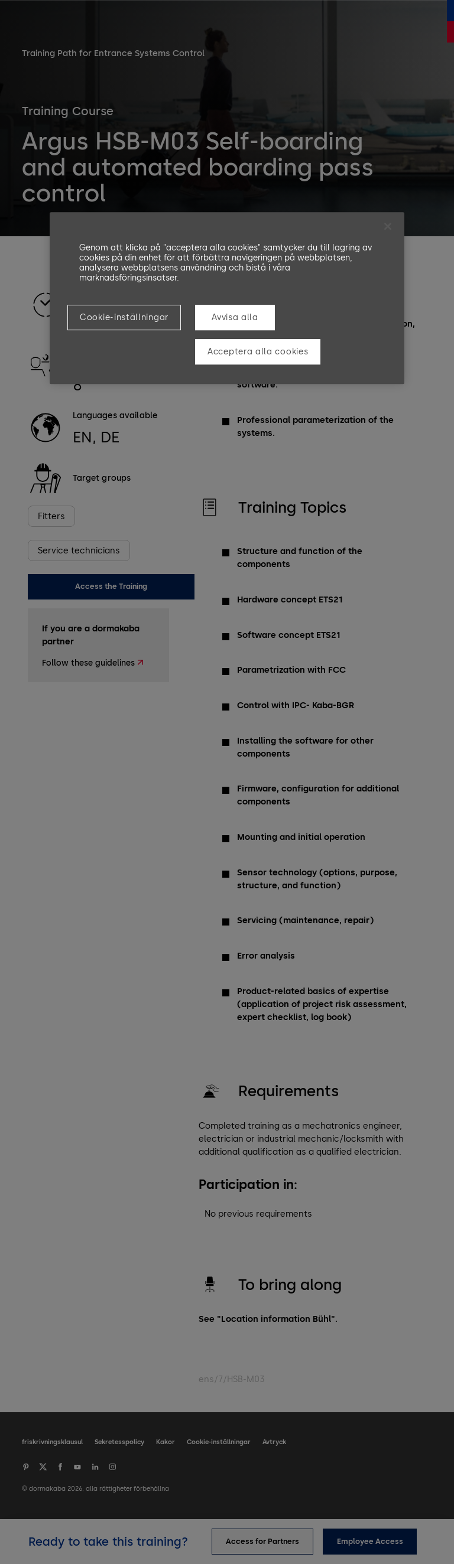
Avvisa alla (235, 317)
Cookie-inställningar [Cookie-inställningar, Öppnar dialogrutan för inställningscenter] (124, 317)
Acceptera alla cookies (257, 352)
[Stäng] (388, 226)
